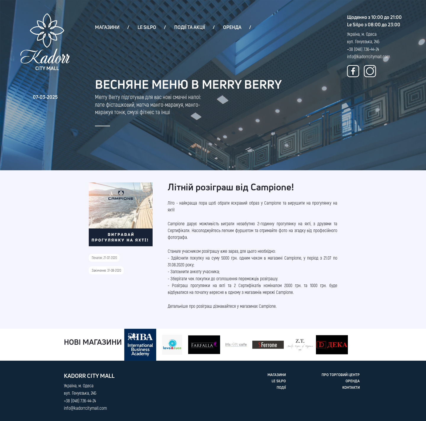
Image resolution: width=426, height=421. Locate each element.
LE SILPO (147, 27)
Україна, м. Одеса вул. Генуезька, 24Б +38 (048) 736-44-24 (363, 41)
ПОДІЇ (281, 387)
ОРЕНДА (232, 27)
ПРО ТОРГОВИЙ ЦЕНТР (341, 375)
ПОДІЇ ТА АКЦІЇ (189, 27)
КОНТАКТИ (351, 387)
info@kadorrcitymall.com (368, 56)
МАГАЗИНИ (107, 27)
